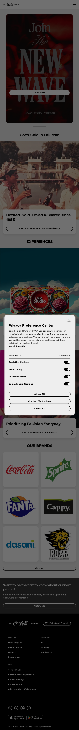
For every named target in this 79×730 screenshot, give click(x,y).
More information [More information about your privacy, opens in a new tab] (17, 346)
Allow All (39, 394)
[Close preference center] (69, 319)
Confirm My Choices (39, 401)
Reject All (39, 408)
